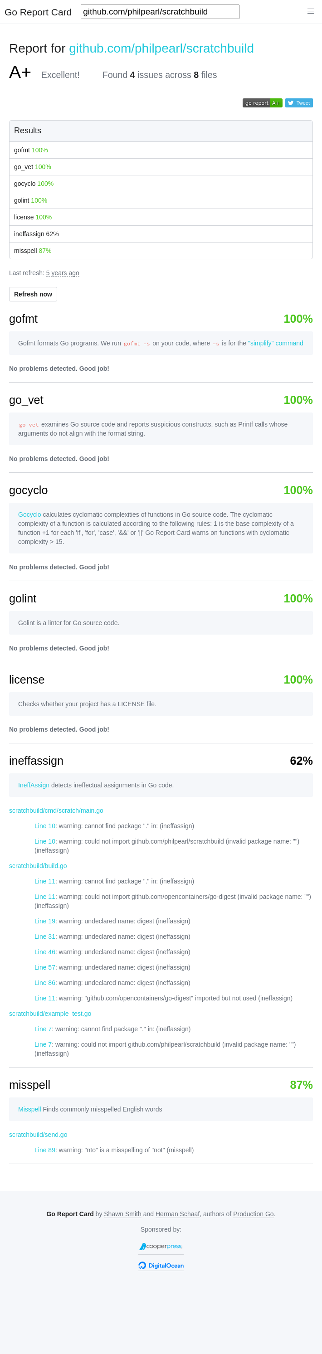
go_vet (32, 166)
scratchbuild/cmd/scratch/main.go (56, 810)
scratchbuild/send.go (38, 1134)
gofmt (31, 150)
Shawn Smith (122, 1214)
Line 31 (44, 936)
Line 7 (43, 1029)
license (33, 217)
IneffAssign (33, 785)
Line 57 (44, 967)
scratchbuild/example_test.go (50, 1013)
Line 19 (44, 921)
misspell (33, 250)
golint (30, 200)
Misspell (29, 1109)
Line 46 (44, 952)
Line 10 (44, 826)
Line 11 (44, 881)
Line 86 (44, 982)
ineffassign (36, 234)
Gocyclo (29, 514)
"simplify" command (275, 343)
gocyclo (34, 183)
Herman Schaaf (178, 1214)
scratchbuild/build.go (38, 865)
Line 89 (44, 1150)
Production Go (253, 1214)
